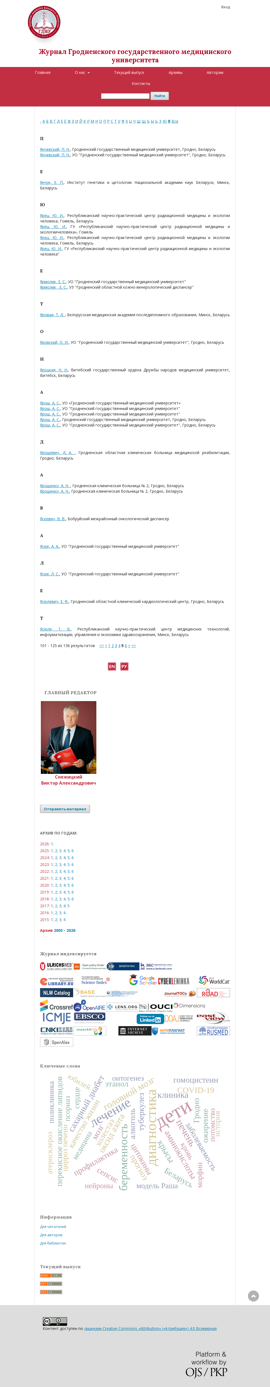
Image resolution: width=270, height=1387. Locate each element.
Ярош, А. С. (50, 403)
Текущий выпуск (129, 72)
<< (101, 645)
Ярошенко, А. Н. (55, 485)
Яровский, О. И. (54, 342)
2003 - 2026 (64, 930)
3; (60, 850)
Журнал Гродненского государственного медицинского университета (135, 55)
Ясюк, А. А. (49, 546)
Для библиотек (53, 1243)
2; (56, 850)
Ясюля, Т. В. (55, 629)
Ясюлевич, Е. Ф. (54, 601)
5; (68, 850)
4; (64, 850)
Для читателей (53, 1226)
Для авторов (51, 1234)
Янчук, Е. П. (51, 182)
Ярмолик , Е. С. (53, 287)
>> (133, 645)
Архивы (175, 72)
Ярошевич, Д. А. (57, 452)
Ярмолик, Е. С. (53, 281)
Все (174, 121)
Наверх (253, 1318)
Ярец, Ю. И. (51, 215)
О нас (80, 72)
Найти (159, 96)
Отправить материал (65, 808)
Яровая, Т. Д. (52, 314)
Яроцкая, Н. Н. (54, 369)
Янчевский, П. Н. (55, 149)
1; (52, 843)
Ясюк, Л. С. (49, 573)
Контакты (141, 83)
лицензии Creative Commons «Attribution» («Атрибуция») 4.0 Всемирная (150, 1328)
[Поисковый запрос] (125, 96)
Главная (43, 72)
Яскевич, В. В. (52, 518)
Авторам (215, 72)
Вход (225, 6)
